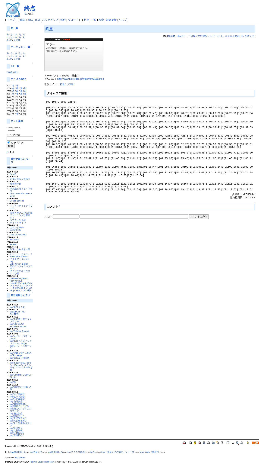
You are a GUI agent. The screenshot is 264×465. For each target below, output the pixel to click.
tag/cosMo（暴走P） (150, 452)
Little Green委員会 (19, 264)
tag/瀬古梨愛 (16, 413)
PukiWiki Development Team (42, 462)
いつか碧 (14, 273)
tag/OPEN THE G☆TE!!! (17, 312)
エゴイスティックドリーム (21, 206)
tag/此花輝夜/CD (18, 420)
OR (22, 142)
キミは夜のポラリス (20, 271)
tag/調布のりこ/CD (19, 406)
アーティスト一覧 (20, 47)
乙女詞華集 (15, 229)
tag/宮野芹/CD (17, 432)
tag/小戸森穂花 (17, 399)
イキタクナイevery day (19, 260)
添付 (63, 19)
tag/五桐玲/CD (17, 435)
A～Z (9, 40)
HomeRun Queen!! (19, 278)
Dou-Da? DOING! (18, 234)
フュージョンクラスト (21, 285)
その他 (17, 40)
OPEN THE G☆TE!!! (20, 179)
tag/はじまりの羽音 (19, 358)
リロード (73, 19)
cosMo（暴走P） (177, 35)
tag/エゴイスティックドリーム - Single (21, 342)
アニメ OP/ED (18, 79)
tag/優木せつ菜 (17, 307)
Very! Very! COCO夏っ (21, 290)
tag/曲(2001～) (55, 452)
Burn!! (13, 174)
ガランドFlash (17, 227)
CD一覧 (15, 66)
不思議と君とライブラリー (21, 189)
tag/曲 (13, 382)
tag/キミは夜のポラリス (21, 424)
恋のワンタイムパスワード (21, 267)
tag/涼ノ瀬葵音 (17, 394)
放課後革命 (15, 183)
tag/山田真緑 (16, 401)
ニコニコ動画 (232, 35)
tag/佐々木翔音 (17, 396)
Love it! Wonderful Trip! (21, 283)
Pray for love (16, 280)
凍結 (30, 19)
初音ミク (249, 35)
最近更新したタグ (20, 295)
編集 (22, 19)
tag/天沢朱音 (16, 428)
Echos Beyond (17, 200)
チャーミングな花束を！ (20, 216)
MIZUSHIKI (20, 458)
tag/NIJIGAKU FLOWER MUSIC (18, 325)
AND (13, 142)
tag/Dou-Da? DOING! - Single (21, 375)
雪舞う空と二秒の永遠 (21, 213)
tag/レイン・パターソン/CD (21, 337)
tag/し (93, 452)
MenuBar (14, 239)
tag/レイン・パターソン (21, 346)
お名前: (48, 216)
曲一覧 (14, 28)
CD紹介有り (13, 72)
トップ (11, 19)
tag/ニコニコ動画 (76, 452)
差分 (37, 19)
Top (26, 14)
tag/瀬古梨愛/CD (18, 404)
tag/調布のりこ (17, 416)
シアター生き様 (18, 220)
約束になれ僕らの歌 (20, 249)
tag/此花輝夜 (16, 430)
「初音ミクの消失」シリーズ (204, 35)
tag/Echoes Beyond (19, 331)
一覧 (93, 19)
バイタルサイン (18, 222)
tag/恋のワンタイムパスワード (21, 409)
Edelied (13, 244)
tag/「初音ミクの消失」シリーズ (117, 452)
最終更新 (111, 19)
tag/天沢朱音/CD (18, 418)
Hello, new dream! (19, 256)
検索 (101, 19)
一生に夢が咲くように (21, 288)
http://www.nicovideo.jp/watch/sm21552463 (80, 78)
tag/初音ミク (36, 452)
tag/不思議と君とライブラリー (21, 320)
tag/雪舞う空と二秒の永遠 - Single (21, 354)
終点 (29, 8)
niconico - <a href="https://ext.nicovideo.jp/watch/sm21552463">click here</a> (73, 54)
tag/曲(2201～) (18, 452)
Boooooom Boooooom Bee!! (21, 194)
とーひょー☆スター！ (21, 254)
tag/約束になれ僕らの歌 (21, 388)
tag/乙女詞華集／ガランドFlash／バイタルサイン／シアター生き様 (21, 366)
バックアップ (50, 19)
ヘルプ (123, 19)
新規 (86, 19)
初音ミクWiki (67, 84)
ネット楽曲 (17, 121)
